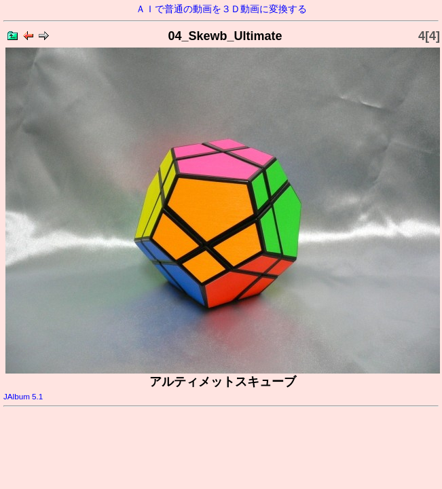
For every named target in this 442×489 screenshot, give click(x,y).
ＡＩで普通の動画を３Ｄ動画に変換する (221, 8)
